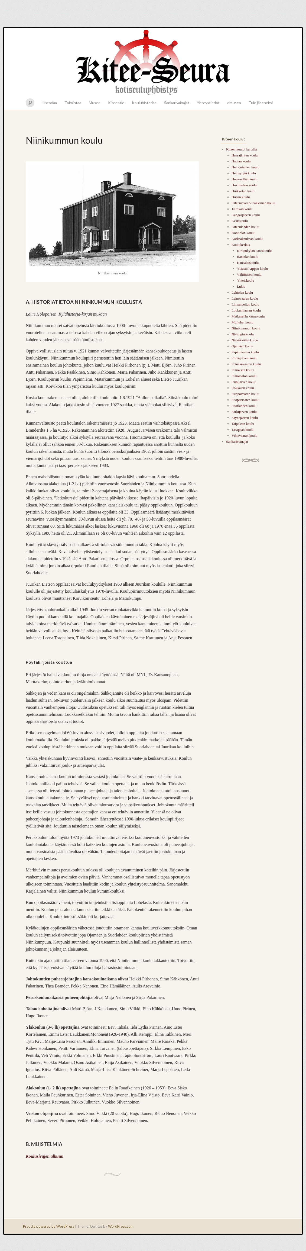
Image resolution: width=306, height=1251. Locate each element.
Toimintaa (72, 102)
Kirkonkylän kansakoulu (254, 251)
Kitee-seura (153, 62)
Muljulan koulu (242, 322)
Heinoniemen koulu (245, 167)
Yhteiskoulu (245, 280)
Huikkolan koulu (243, 191)
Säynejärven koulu (245, 418)
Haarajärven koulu (245, 155)
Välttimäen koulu (249, 274)
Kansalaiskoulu (248, 263)
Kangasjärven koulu (246, 215)
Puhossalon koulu (244, 376)
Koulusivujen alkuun (44, 1156)
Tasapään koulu (242, 430)
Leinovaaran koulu (245, 298)
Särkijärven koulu (244, 412)
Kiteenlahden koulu (245, 227)
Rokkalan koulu (243, 388)
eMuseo (234, 102)
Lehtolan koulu (242, 292)
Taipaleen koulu (243, 424)
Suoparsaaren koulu (245, 400)
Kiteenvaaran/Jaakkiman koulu (253, 203)
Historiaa (49, 102)
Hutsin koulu (241, 197)
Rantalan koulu (247, 257)
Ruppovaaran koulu (245, 394)
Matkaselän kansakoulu (248, 316)
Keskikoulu (240, 221)
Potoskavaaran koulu (246, 364)
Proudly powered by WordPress (48, 1226)
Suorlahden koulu (244, 406)
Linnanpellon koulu (245, 304)
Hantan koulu (241, 161)
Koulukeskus (241, 245)
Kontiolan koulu (243, 233)
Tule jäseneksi (261, 102)
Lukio (241, 286)
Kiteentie (116, 102)
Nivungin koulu (243, 334)
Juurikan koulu (242, 209)
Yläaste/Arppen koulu (252, 269)
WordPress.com (121, 1226)
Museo (94, 102)
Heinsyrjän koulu (244, 173)
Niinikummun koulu (246, 328)
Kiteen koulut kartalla (241, 149)
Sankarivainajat (176, 102)
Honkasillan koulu (245, 179)
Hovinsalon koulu (244, 185)
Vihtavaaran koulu (245, 436)
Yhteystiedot (208, 102)
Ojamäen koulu (242, 346)
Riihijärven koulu (244, 382)
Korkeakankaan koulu (247, 239)
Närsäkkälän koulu (245, 340)
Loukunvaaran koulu (246, 310)
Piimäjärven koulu (245, 358)
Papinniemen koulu (245, 352)
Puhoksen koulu (243, 370)
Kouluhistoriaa (144, 102)
